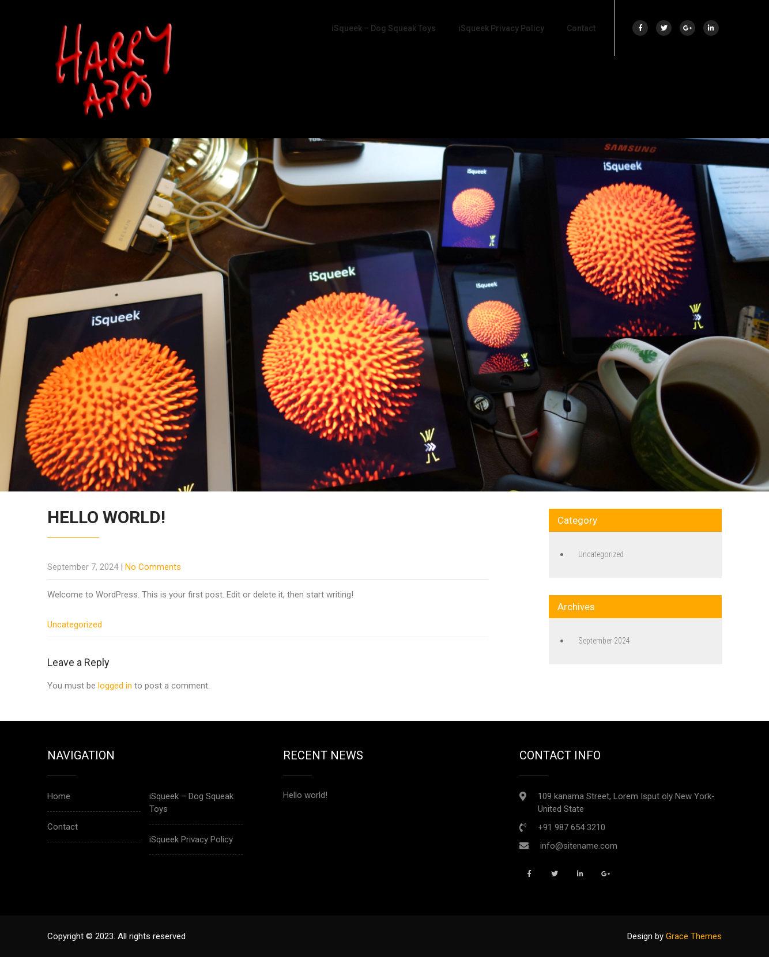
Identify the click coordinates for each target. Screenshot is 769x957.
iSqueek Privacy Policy (501, 28)
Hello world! (305, 795)
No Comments (153, 567)
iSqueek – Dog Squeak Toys (383, 28)
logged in (115, 685)
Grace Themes (694, 936)
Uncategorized (74, 624)
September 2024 (604, 640)
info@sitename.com (578, 846)
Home (58, 796)
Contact (581, 28)
